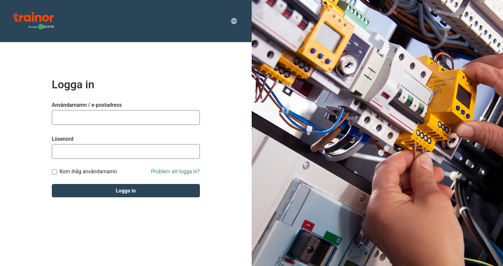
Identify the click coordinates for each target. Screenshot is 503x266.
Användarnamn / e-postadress (87, 105)
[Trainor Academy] (33, 21)
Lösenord (63, 139)
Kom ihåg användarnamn (88, 171)
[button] (234, 21)
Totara (42, 253)
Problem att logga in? (175, 171)
